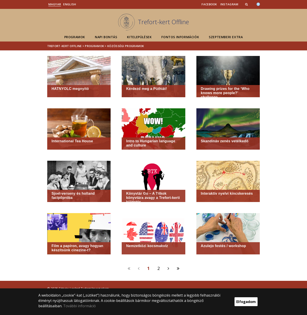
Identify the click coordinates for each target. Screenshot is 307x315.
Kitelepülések (139, 37)
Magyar (54, 4)
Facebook (209, 4)
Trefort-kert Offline (64, 46)
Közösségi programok (125, 46)
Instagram (229, 4)
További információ (79, 305)
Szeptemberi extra (226, 37)
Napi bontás (106, 37)
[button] (247, 4)
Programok (74, 37)
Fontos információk (180, 37)
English (69, 4)
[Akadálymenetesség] (258, 4)
